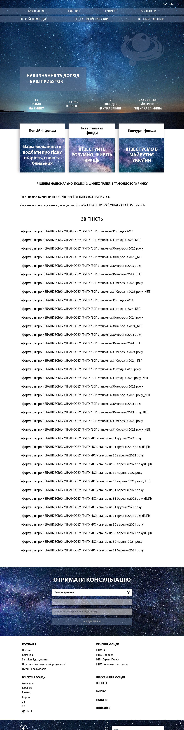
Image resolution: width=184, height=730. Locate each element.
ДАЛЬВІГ (27, 711)
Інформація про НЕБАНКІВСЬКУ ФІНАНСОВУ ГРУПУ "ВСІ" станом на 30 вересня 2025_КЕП (81, 257)
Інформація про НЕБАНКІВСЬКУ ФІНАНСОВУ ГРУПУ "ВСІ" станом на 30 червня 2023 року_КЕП (84, 412)
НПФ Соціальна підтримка (112, 664)
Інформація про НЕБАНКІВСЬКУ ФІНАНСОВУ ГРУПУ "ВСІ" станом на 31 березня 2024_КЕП (81, 360)
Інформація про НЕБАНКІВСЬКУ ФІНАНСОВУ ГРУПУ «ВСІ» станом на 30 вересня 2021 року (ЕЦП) (86, 533)
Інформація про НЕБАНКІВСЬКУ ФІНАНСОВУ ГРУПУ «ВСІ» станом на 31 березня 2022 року (82, 490)
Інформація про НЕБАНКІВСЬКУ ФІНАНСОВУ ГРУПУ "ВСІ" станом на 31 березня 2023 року (81, 421)
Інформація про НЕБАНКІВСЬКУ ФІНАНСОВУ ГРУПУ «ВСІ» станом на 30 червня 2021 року (81, 541)
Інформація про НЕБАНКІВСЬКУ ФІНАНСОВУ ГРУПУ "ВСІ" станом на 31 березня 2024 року (81, 352)
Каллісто (27, 687)
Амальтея (28, 683)
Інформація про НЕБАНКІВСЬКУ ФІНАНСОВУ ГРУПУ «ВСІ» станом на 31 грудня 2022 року (81, 438)
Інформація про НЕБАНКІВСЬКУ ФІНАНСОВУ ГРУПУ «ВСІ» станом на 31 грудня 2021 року (81, 507)
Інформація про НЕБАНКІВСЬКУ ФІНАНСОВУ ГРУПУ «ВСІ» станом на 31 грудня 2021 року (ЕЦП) (85, 516)
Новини (110, 11)
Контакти (148, 11)
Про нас (27, 650)
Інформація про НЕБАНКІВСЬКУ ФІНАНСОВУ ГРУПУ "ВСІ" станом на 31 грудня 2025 (76, 231)
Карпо (26, 697)
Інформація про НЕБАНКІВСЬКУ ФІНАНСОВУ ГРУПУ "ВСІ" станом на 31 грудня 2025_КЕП (80, 240)
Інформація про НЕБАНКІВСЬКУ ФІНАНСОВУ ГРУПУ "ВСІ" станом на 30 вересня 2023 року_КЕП (85, 395)
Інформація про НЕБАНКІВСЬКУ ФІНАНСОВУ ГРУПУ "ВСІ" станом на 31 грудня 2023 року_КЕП (84, 378)
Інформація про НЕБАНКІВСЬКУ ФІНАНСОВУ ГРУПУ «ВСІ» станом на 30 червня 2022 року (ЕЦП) (85, 481)
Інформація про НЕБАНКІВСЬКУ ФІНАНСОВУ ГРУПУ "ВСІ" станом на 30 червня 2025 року (81, 266)
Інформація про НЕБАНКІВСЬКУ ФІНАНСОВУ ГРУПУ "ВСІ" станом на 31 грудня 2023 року (80, 369)
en (171, 4)
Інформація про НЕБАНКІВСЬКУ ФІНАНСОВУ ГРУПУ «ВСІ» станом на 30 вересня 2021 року (82, 524)
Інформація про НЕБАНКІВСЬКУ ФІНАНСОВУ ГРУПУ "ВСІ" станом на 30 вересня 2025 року (81, 248)
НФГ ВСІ (74, 11)
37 (23, 706)
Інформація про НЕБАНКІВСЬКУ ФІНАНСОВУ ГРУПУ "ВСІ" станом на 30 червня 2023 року (81, 404)
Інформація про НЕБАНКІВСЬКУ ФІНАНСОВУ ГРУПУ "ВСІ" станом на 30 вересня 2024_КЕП (81, 326)
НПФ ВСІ (101, 650)
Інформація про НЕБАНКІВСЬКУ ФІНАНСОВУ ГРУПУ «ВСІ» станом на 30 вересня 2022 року (82, 455)
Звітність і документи (35, 659)
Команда (27, 655)
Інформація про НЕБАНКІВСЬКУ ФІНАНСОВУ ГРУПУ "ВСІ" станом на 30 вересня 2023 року (81, 386)
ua (165, 4)
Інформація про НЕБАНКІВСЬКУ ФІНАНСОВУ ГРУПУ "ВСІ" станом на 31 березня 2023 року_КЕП (85, 429)
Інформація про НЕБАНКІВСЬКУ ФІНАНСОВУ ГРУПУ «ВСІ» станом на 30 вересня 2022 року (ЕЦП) (86, 464)
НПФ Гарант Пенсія (107, 659)
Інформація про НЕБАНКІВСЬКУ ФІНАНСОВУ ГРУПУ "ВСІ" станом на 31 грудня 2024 (76, 300)
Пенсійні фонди (33, 19)
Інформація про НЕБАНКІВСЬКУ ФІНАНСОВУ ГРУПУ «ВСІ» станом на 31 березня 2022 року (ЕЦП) (86, 498)
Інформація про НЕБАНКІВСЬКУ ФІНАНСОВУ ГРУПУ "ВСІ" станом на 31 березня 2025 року (81, 283)
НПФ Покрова (104, 655)
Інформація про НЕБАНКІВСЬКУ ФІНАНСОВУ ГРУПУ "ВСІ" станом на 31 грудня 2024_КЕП (80, 309)
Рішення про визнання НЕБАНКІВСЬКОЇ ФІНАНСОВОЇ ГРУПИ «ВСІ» (65, 197)
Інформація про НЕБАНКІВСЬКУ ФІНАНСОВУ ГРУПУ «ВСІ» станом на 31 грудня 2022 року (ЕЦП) (85, 447)
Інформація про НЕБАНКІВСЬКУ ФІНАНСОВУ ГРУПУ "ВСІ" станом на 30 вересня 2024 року (81, 317)
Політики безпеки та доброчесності (43, 664)
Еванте (26, 692)
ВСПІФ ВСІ (102, 683)
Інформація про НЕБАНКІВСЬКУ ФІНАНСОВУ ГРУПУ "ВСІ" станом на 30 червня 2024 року (81, 335)
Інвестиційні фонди (91, 19)
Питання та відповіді (34, 669)
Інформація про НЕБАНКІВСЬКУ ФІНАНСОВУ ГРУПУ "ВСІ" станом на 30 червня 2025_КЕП (80, 274)
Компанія (36, 11)
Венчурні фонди (151, 19)
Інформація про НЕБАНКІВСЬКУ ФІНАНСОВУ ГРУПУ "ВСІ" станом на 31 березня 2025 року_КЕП (85, 291)
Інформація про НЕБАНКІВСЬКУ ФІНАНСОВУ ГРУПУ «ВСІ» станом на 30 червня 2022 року (81, 473)
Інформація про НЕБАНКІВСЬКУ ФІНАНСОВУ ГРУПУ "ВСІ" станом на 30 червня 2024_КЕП (80, 343)
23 (23, 702)
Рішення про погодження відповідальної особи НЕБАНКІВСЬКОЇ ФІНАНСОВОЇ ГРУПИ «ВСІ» (82, 205)
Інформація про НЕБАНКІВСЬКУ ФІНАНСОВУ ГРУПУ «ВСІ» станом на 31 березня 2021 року (82, 550)
